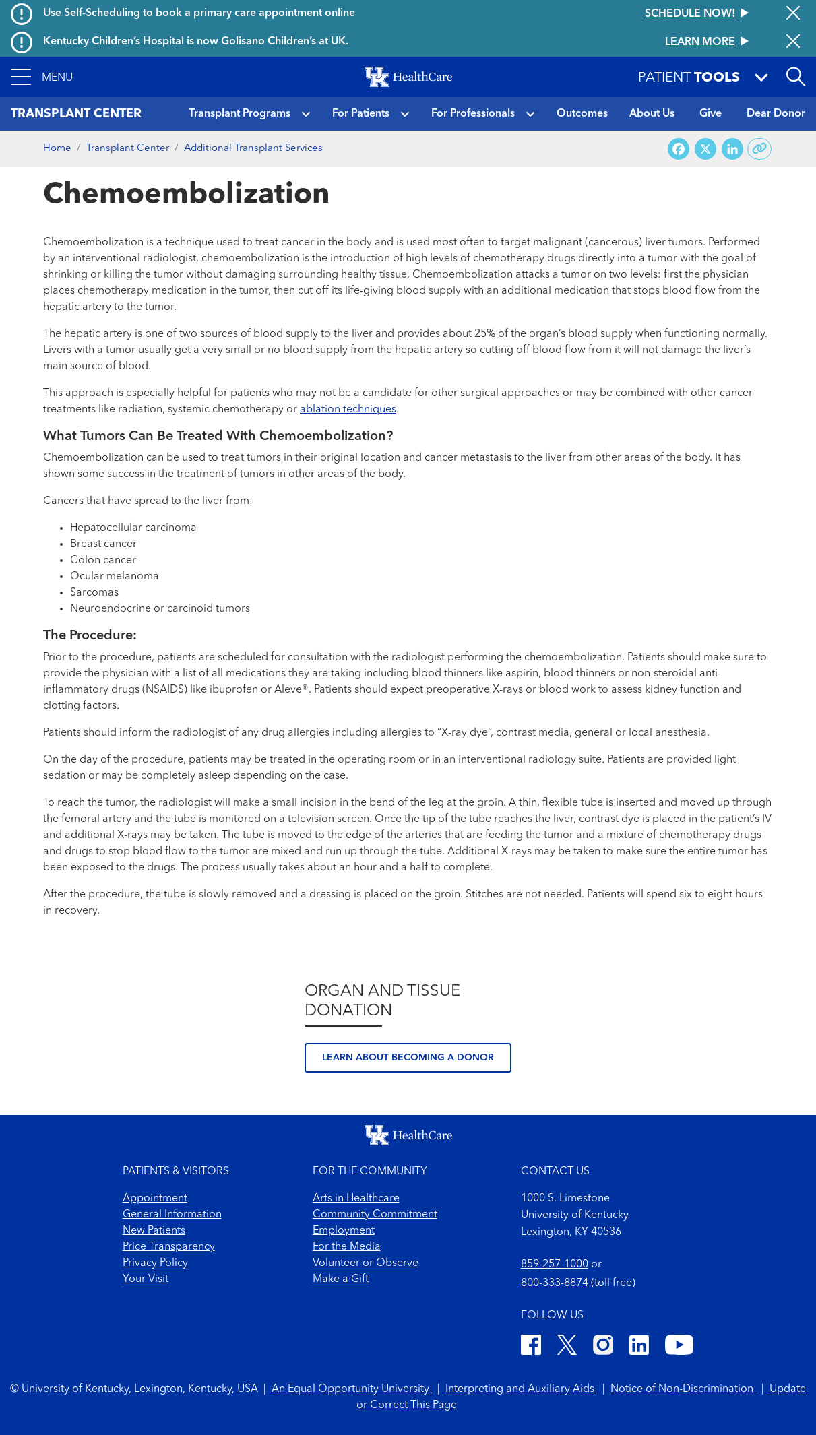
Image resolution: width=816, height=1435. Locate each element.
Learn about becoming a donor (408, 1057)
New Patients (154, 1230)
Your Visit (145, 1279)
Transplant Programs (239, 113)
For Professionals (473, 113)
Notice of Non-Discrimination (683, 1389)
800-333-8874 (554, 1283)
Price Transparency (169, 1247)
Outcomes (582, 113)
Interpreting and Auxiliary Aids (521, 1389)
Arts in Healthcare (356, 1198)
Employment (344, 1230)
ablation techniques (348, 409)
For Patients (360, 113)
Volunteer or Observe (365, 1263)
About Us (651, 113)
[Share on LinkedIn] (732, 149)
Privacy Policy (155, 1263)
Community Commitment (375, 1214)
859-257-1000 (554, 1264)
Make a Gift (341, 1279)
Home (57, 149)
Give (710, 113)
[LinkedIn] (639, 1347)
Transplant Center (127, 149)
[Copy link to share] (759, 149)
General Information (172, 1214)
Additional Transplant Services (253, 149)
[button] (42, 77)
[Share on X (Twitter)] (705, 149)
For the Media (347, 1247)
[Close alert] (793, 14)
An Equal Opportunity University (352, 1389)
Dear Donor (776, 113)
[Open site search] (796, 77)
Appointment (155, 1198)
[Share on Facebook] (678, 149)
